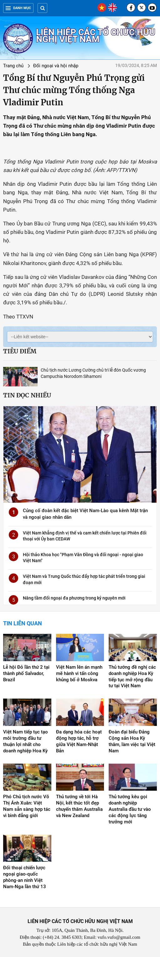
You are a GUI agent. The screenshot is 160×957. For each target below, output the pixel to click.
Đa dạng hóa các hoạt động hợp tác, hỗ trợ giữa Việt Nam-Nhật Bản (79, 741)
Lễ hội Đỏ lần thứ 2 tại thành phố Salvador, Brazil (26, 673)
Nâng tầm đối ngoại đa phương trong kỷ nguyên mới (74, 597)
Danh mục (18, 8)
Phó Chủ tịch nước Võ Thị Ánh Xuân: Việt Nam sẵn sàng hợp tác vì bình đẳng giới (26, 806)
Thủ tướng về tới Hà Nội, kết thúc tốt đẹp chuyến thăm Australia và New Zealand (79, 806)
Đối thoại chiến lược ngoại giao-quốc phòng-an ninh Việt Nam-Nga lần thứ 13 (24, 877)
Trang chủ (13, 65)
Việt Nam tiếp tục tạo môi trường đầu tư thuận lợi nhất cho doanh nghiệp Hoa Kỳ (25, 741)
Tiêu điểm (19, 351)
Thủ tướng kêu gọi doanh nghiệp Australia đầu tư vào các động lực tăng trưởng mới (130, 809)
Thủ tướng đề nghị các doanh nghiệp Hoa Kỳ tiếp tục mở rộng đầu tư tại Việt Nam (132, 676)
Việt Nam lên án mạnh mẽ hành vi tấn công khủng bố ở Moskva (79, 673)
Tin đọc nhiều (27, 395)
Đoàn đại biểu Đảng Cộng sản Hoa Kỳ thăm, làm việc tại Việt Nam (132, 741)
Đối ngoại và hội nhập (55, 65)
